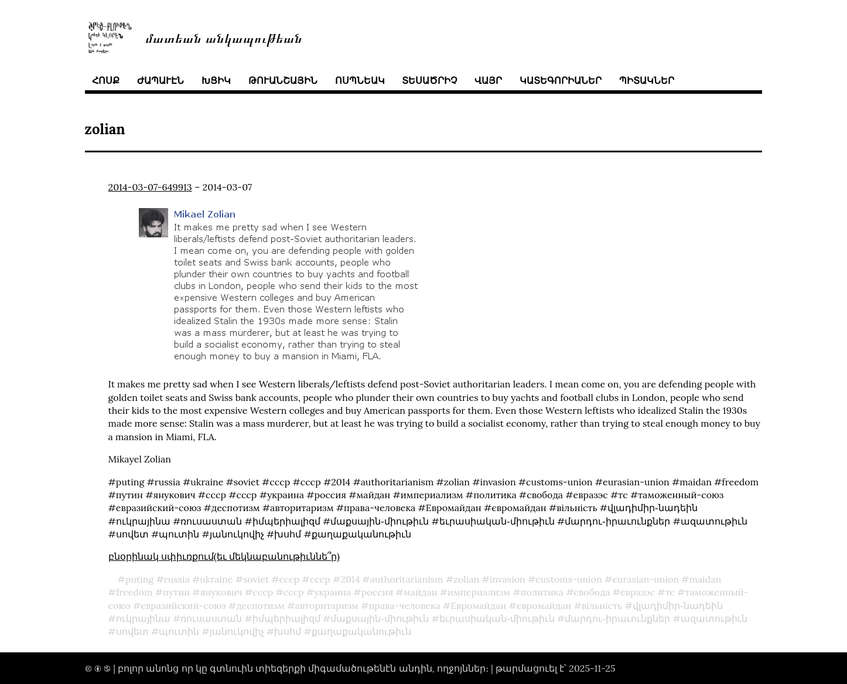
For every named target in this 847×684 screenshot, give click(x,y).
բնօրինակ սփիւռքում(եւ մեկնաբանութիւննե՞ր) (224, 556)
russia (177, 579)
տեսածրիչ (429, 80)
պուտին (179, 631)
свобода (591, 592)
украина (332, 592)
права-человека (404, 605)
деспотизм (260, 605)
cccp (289, 579)
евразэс (637, 592)
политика (541, 592)
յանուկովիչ (237, 631)
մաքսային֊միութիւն (379, 618)
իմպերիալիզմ (286, 618)
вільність (602, 605)
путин (176, 592)
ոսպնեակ (360, 80)
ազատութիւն (714, 618)
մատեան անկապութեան (223, 37)
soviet (256, 579)
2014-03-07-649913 (150, 187)
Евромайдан (478, 605)
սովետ (132, 631)
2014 (350, 579)
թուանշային (282, 80)
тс (670, 592)
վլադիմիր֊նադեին (678, 605)
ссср (320, 579)
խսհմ (287, 631)
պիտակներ (646, 80)
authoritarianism (406, 579)
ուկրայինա (143, 618)
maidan (705, 579)
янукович (221, 592)
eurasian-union (645, 579)
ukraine (216, 579)
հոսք (105, 80)
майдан (421, 592)
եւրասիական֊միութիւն (497, 618)
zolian (466, 579)
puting (139, 579)
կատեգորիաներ (561, 80)
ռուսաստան (211, 618)
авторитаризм (326, 605)
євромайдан (544, 605)
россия (377, 592)
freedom (134, 592)
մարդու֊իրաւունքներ (617, 618)
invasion (507, 579)
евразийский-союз (183, 605)
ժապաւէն (160, 80)
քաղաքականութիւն (361, 631)
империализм (479, 592)
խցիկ (216, 80)
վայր (488, 80)
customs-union (568, 579)
